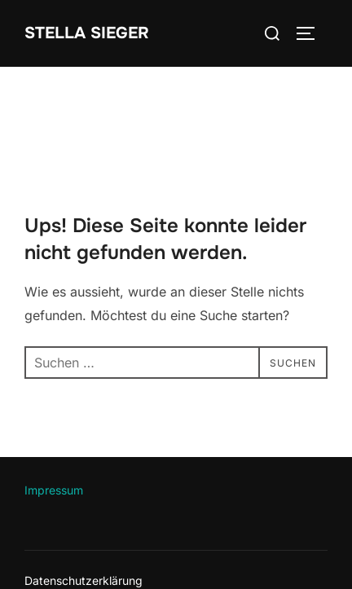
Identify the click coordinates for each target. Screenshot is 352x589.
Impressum (53, 490)
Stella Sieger (86, 33)
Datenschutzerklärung (83, 580)
